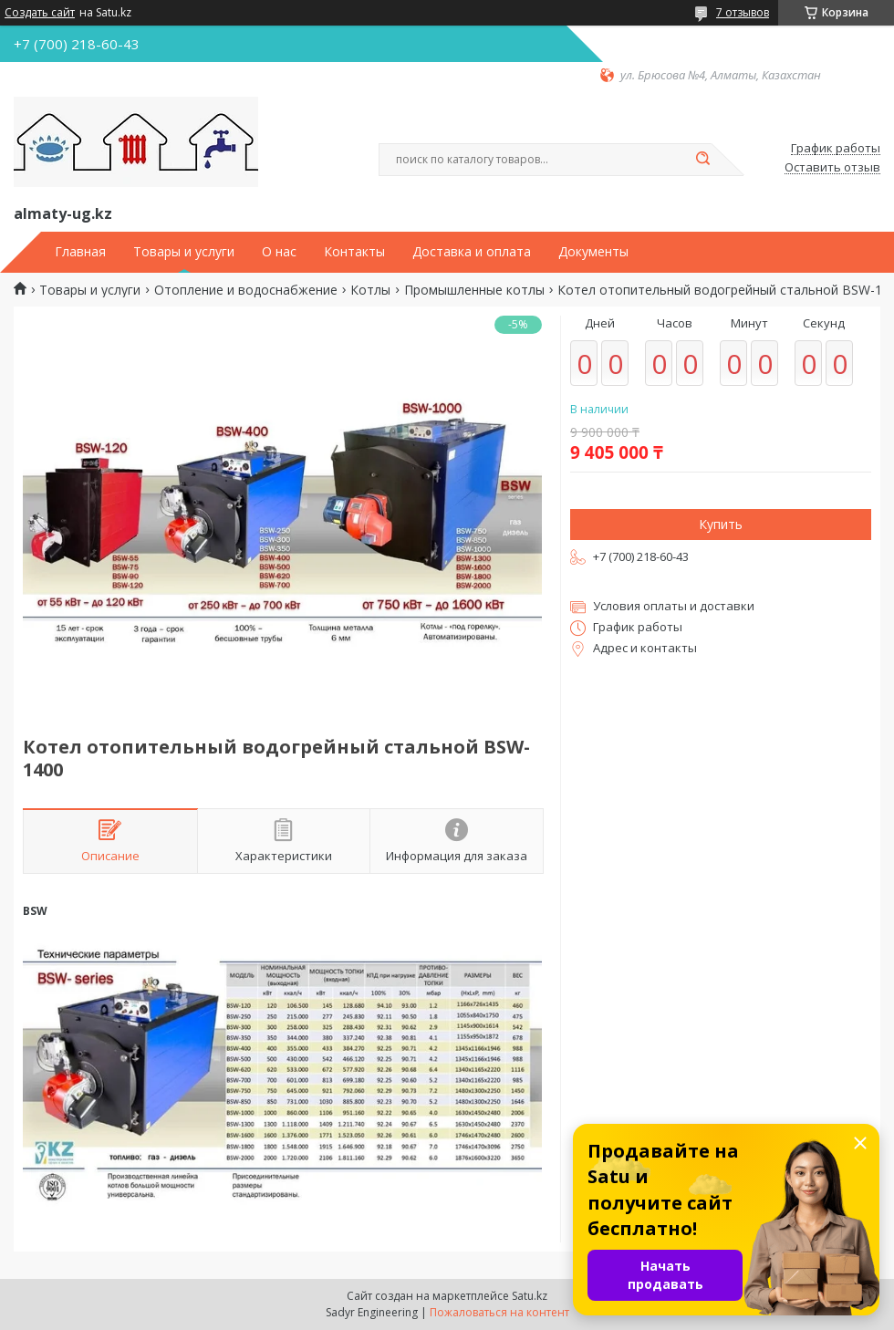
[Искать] (702, 159)
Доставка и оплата (471, 251)
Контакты (354, 251)
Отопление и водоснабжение (246, 290)
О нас (279, 251)
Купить (721, 524)
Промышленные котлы (474, 290)
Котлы (370, 290)
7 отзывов (742, 12)
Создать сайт (40, 12)
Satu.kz (529, 1296)
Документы (593, 251)
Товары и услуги (183, 251)
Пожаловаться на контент (499, 1312)
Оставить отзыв (832, 167)
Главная (80, 251)
